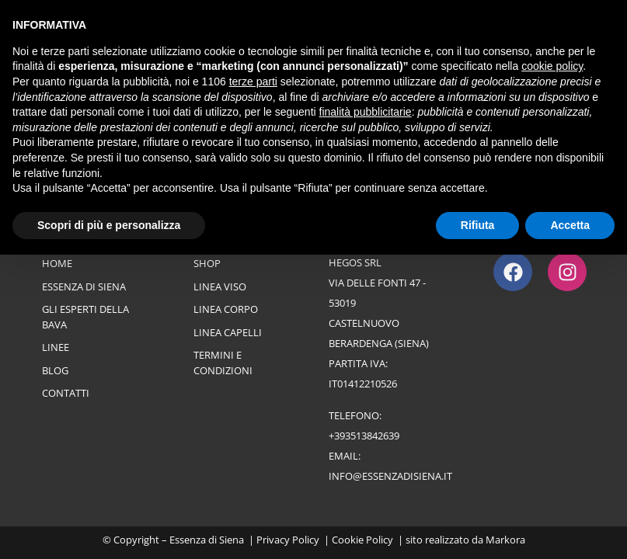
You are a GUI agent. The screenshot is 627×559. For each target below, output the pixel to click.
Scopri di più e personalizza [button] (108, 225)
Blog (55, 370)
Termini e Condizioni (223, 362)
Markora (505, 540)
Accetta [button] (570, 225)
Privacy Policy (287, 540)
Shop (207, 263)
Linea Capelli (227, 332)
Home (57, 263)
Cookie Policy (362, 540)
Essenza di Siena (84, 286)
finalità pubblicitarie (365, 112)
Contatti (65, 393)
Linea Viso (219, 286)
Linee (55, 347)
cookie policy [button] (552, 66)
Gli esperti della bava (85, 317)
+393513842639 (364, 436)
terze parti (253, 81)
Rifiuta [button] (478, 225)
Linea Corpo (225, 309)
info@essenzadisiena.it (390, 476)
